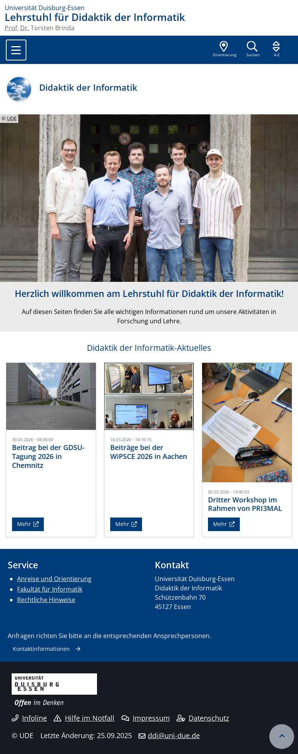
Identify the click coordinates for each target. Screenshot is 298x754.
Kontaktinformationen (41, 648)
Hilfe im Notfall (84, 718)
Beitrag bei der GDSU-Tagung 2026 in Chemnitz (48, 456)
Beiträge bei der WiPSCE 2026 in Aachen (148, 452)
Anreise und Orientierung (54, 579)
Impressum (145, 718)
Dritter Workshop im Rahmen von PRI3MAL (245, 504)
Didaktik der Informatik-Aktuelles (149, 347)
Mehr (24, 524)
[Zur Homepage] (149, 7)
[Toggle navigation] (16, 50)
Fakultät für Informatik (49, 589)
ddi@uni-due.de (174, 735)
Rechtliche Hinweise (46, 599)
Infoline (29, 718)
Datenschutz (203, 718)
